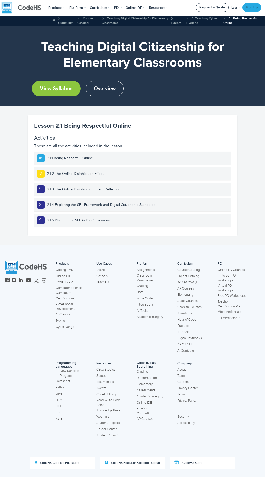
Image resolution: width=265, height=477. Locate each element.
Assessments (146, 390)
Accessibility (186, 423)
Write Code (145, 298)
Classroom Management (146, 278)
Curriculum (65, 23)
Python (60, 387)
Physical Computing (144, 410)
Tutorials (183, 332)
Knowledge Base (108, 410)
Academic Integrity (150, 317)
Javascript (63, 381)
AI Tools (142, 311)
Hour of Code (186, 319)
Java (59, 394)
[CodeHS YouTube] (29, 281)
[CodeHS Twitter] (36, 281)
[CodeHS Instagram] (14, 281)
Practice (183, 326)
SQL (59, 412)
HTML (60, 400)
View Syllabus (56, 88)
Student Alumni (107, 435)
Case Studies (105, 369)
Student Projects (108, 423)
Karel (59, 418)
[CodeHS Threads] (44, 281)
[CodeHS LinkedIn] (21, 281)
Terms (181, 394)
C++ (58, 406)
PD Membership (229, 318)
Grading (142, 286)
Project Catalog (188, 276)
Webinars (102, 417)
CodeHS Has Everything (146, 364)
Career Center (106, 429)
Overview (105, 88)
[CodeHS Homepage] (23, 8)
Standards (184, 313)
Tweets (101, 388)
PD (220, 263)
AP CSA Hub (186, 344)
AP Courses (185, 288)
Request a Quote (212, 7)
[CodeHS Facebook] (7, 281)
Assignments (146, 270)
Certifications (65, 298)
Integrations (145, 304)
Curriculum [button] (100, 8)
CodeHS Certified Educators (57, 463)
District (101, 270)
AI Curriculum (186, 351)
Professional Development (65, 306)
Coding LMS (64, 270)
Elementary (185, 295)
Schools (102, 276)
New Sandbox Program (67, 373)
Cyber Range (65, 327)
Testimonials (105, 382)
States (101, 376)
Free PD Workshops (232, 296)
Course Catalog (188, 270)
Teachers (102, 282)
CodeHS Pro (64, 282)
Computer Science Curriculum (69, 290)
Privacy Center (187, 388)
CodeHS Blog (106, 394)
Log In (236, 8)
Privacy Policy (186, 401)
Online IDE (63, 276)
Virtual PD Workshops (225, 288)
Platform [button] (77, 8)
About (181, 369)
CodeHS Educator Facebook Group (132, 463)
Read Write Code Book (108, 402)
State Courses (187, 301)
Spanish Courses (189, 307)
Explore (176, 23)
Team (181, 376)
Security (183, 417)
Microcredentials (229, 312)
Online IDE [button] (135, 8)
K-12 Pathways (187, 282)
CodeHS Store (188, 463)
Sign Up (252, 7)
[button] (57, 8)
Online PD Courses (231, 270)
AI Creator (63, 314)
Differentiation (147, 378)
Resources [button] (159, 8)
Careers (183, 382)
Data (140, 292)
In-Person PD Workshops (227, 278)
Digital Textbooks (189, 338)
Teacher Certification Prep (230, 304)
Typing (60, 321)
